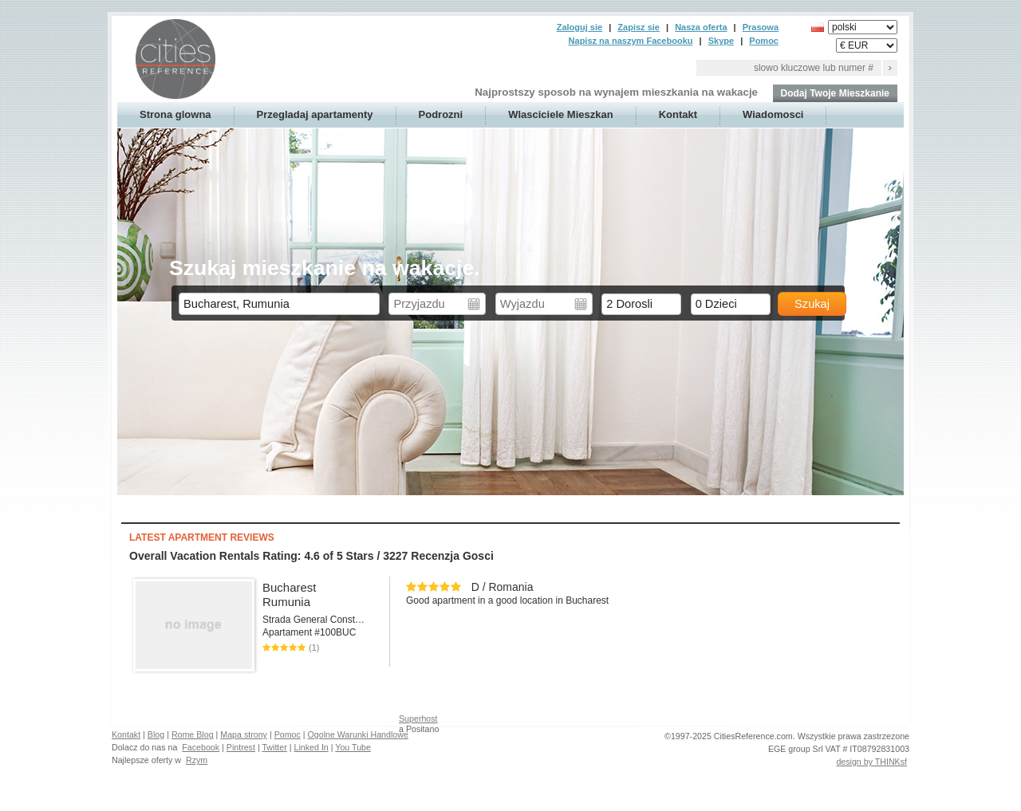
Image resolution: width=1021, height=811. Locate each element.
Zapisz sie (638, 27)
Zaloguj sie (579, 27)
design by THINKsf (871, 761)
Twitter (274, 747)
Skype (721, 40)
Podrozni (441, 114)
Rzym (196, 760)
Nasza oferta (701, 27)
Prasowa (761, 27)
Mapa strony (243, 734)
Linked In (311, 747)
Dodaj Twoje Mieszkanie (835, 93)
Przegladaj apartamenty (315, 114)
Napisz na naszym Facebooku (631, 40)
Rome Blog (192, 734)
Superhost (418, 718)
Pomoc (764, 40)
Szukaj (812, 303)
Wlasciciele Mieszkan (560, 114)
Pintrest (241, 747)
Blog (156, 734)
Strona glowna (175, 114)
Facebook (200, 747)
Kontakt (678, 114)
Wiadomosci (773, 114)
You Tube (353, 747)
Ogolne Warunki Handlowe (358, 734)
